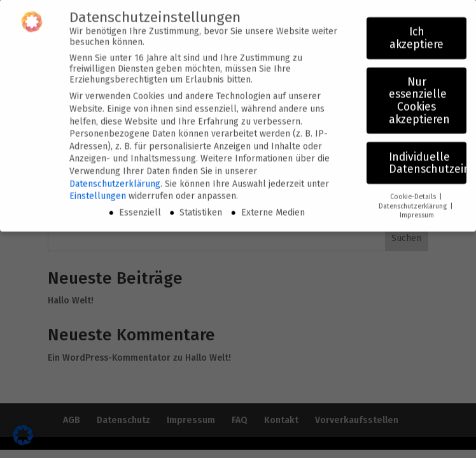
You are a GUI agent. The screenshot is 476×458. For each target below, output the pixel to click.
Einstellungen (97, 190)
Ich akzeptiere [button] (416, 33)
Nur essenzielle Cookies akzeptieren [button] (419, 95)
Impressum (417, 209)
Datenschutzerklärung (114, 178)
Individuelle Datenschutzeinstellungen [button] (427, 158)
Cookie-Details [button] (414, 191)
